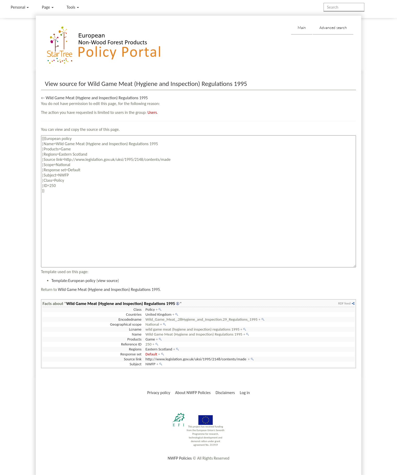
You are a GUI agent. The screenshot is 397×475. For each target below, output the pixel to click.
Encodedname (129, 319)
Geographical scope (125, 324)
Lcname (135, 329)
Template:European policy (73, 280)
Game (150, 339)
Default (151, 354)
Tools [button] (73, 7)
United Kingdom (159, 314)
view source (108, 280)
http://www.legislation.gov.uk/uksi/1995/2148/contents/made (196, 359)
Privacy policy (158, 392)
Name (137, 334)
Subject (136, 364)
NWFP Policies (180, 458)
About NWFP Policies (193, 392)
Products (134, 339)
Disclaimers (225, 392)
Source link (132, 359)
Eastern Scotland (159, 349)
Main (302, 27)
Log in (245, 392)
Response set (131, 354)
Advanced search (333, 27)
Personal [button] (20, 7)
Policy (150, 309)
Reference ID (131, 344)
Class (138, 309)
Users (152, 112)
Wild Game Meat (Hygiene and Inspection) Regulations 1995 (97, 97)
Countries (133, 314)
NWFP (151, 364)
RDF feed (344, 303)
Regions (135, 349)
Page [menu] (48, 7)
